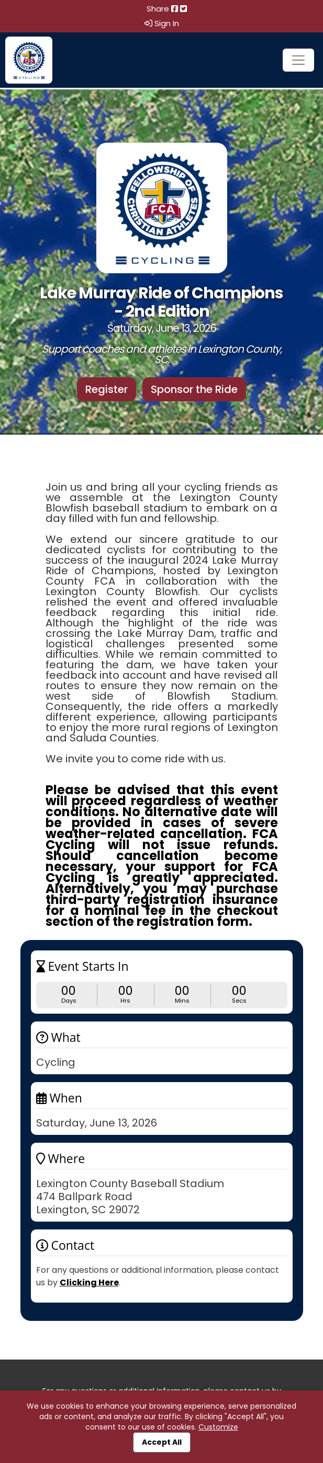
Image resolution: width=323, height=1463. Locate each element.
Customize (218, 1427)
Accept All (162, 1442)
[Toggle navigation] (298, 60)
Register (106, 389)
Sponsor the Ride (194, 389)
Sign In (161, 23)
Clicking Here (89, 1282)
